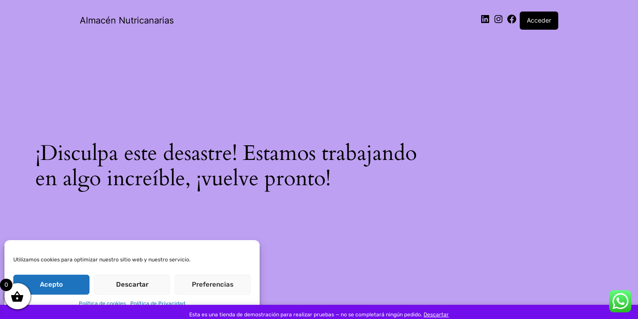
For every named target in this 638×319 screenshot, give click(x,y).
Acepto (51, 284)
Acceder (539, 20)
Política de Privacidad (157, 303)
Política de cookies (102, 303)
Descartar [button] (436, 314)
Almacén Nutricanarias (127, 20)
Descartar (132, 284)
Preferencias (212, 284)
